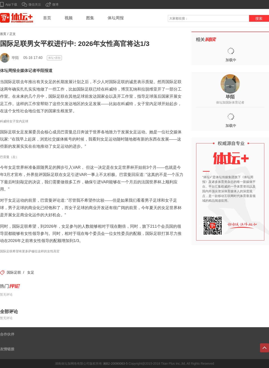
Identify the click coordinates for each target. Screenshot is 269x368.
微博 (55, 4)
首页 (47, 18)
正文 (12, 34)
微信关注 (34, 4)
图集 (90, 18)
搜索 (258, 18)
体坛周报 (116, 18)
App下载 (11, 4)
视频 (69, 18)
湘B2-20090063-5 (115, 363)
